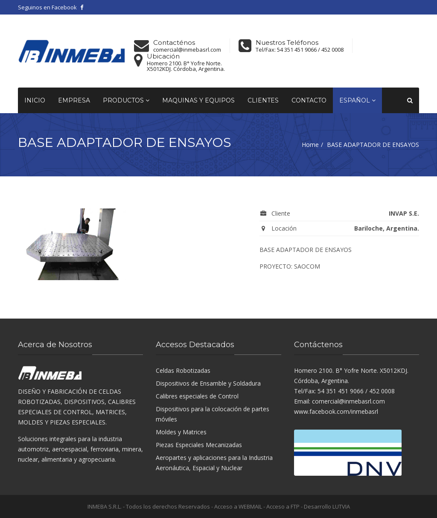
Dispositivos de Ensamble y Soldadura (208, 383)
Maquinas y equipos (198, 100)
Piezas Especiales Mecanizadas (199, 445)
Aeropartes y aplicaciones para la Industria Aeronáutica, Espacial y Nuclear (214, 463)
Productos (126, 100)
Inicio (34, 100)
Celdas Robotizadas (183, 370)
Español (357, 100)
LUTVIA (341, 506)
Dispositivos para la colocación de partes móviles (212, 414)
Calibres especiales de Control (197, 396)
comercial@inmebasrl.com (187, 50)
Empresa (74, 100)
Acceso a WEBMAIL (238, 506)
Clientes (263, 100)
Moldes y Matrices (181, 432)
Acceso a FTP (283, 506)
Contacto (308, 100)
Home (310, 144)
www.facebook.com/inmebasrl (336, 411)
